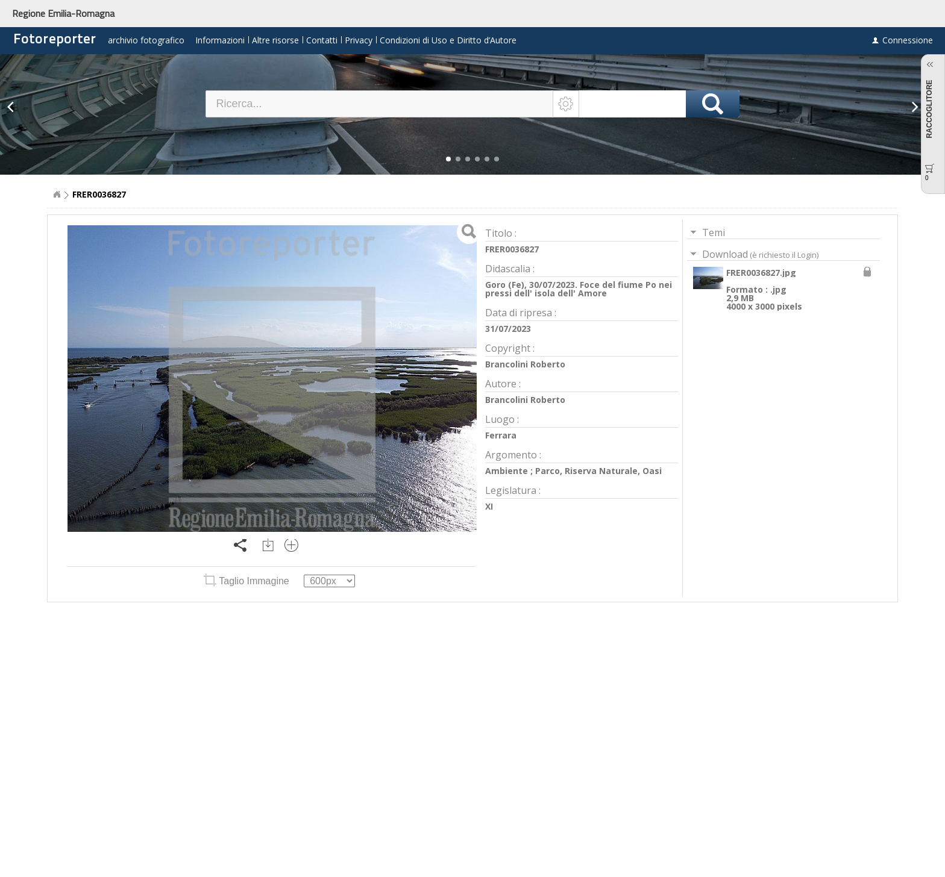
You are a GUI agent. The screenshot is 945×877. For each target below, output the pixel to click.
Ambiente (506, 470)
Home (56, 195)
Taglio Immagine (248, 581)
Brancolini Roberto (525, 364)
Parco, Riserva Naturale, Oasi (598, 470)
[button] (448, 159)
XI (489, 506)
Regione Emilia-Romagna (63, 13)
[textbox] (379, 104)
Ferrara (500, 435)
